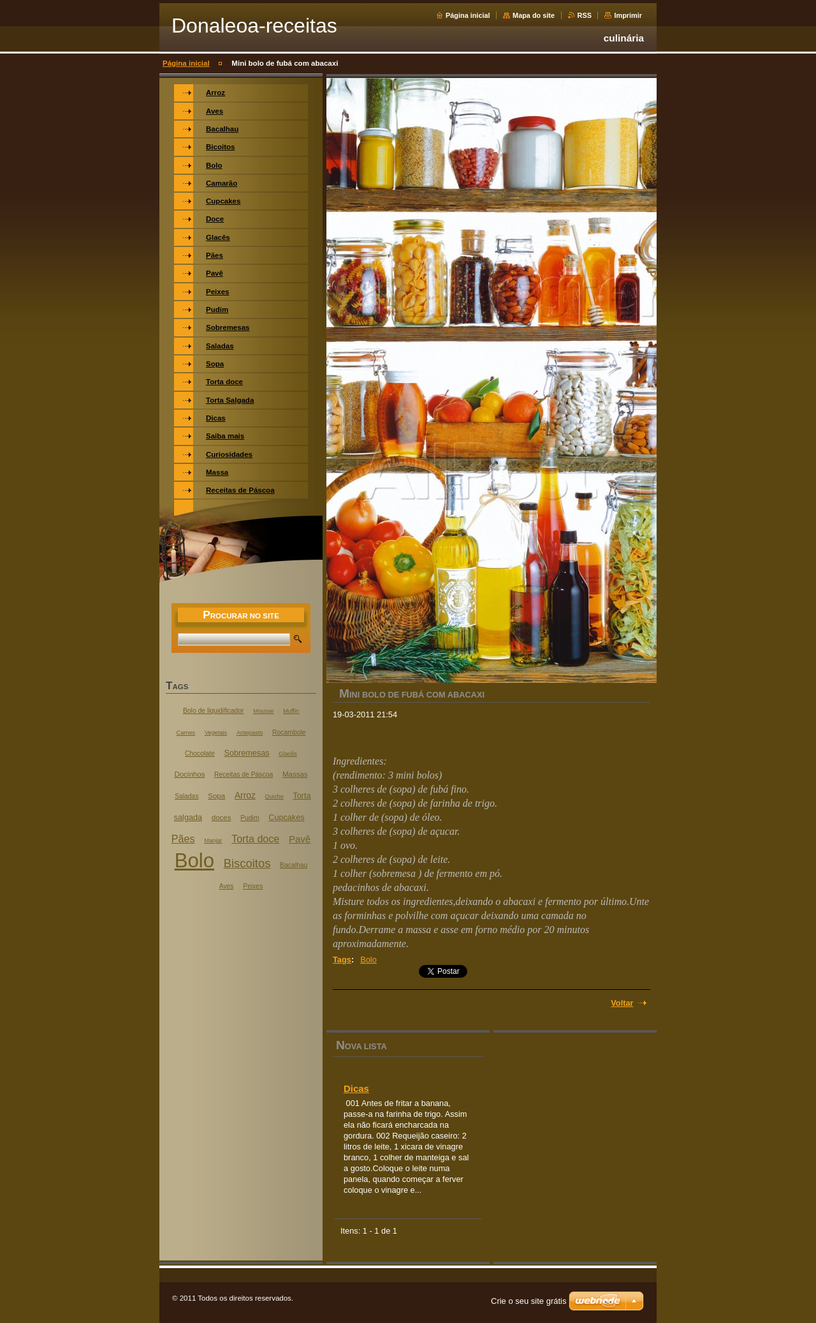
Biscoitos (247, 863)
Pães (183, 838)
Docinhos (189, 774)
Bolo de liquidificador (213, 710)
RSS (585, 15)
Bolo (368, 959)
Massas (295, 774)
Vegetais (216, 732)
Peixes (253, 886)
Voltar (622, 1003)
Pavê (299, 838)
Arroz (245, 795)
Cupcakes (286, 817)
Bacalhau (293, 865)
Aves (226, 886)
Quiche (274, 796)
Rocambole (288, 732)
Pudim (249, 817)
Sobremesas (246, 753)
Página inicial (468, 15)
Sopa (216, 796)
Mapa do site (534, 15)
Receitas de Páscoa (243, 774)
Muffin (291, 711)
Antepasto (250, 732)
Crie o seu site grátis (529, 1301)
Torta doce (255, 838)
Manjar (213, 840)
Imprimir (628, 15)
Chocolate (200, 753)
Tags (342, 959)
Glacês (288, 754)
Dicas (356, 1088)
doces (221, 817)
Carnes (186, 732)
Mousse (263, 711)
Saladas (186, 796)
